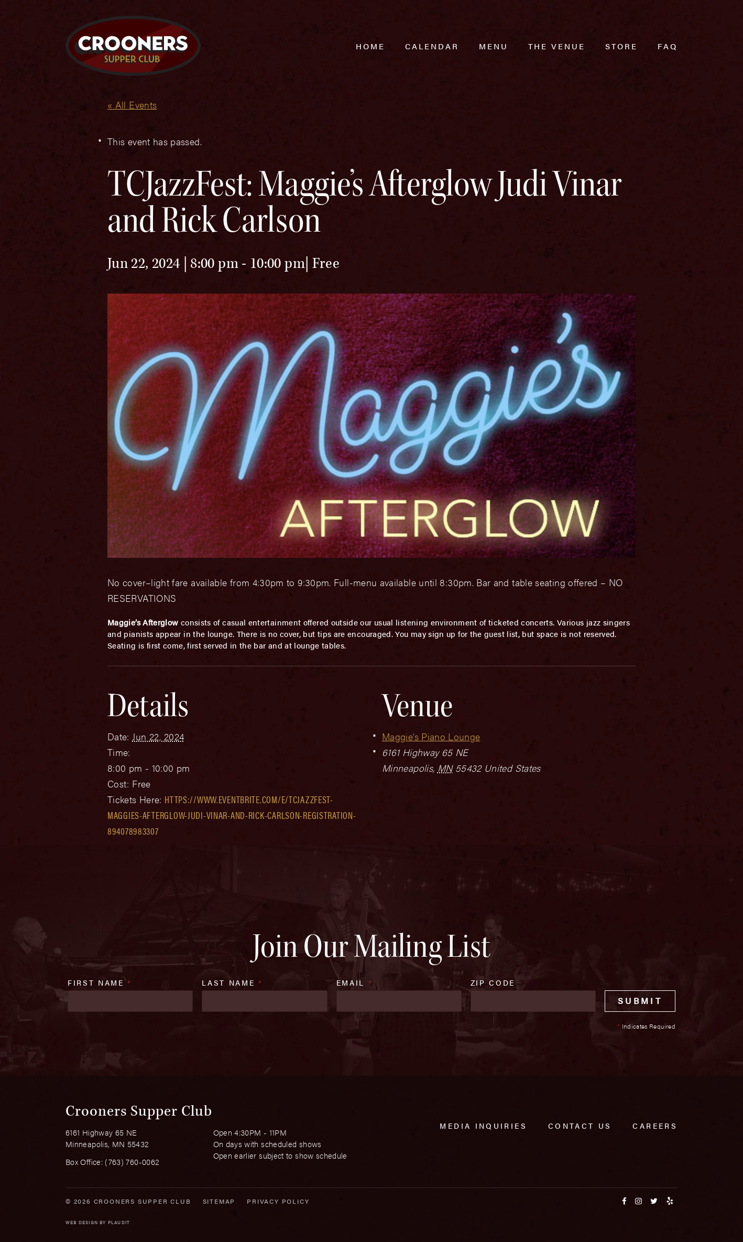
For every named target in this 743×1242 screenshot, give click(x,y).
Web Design (81, 1222)
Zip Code (493, 982)
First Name (100, 982)
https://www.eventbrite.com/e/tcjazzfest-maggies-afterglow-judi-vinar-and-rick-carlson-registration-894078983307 (231, 815)
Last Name (232, 982)
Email (354, 982)
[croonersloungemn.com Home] (133, 46)
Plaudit (119, 1222)
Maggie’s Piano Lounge (431, 736)
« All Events (132, 104)
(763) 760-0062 (132, 1161)
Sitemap (219, 1201)
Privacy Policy (278, 1201)
